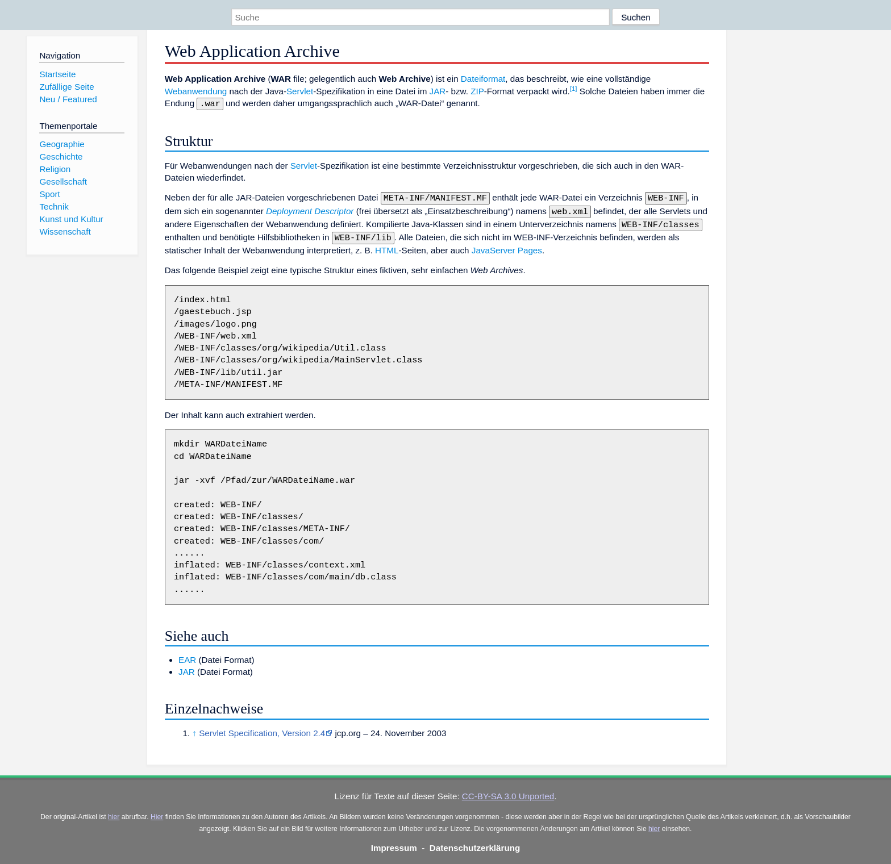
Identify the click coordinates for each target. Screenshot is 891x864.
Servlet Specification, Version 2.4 (262, 727)
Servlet (299, 91)
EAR (187, 654)
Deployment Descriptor (309, 209)
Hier (157, 811)
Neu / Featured (68, 99)
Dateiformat (483, 79)
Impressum (394, 842)
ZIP (477, 91)
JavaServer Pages (507, 244)
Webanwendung (196, 91)
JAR (438, 91)
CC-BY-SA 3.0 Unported (508, 790)
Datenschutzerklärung (475, 842)
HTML (386, 244)
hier (113, 811)
